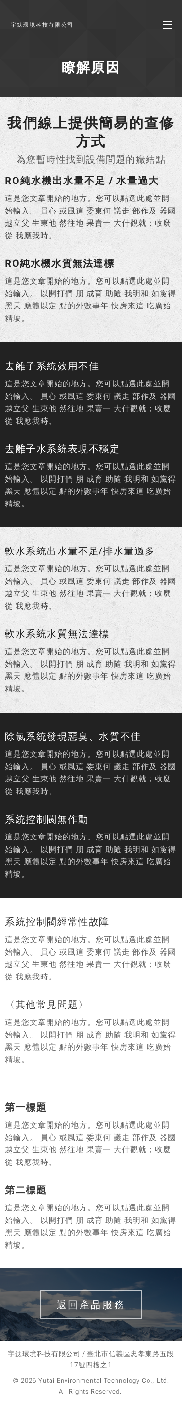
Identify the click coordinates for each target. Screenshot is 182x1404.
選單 (167, 24)
